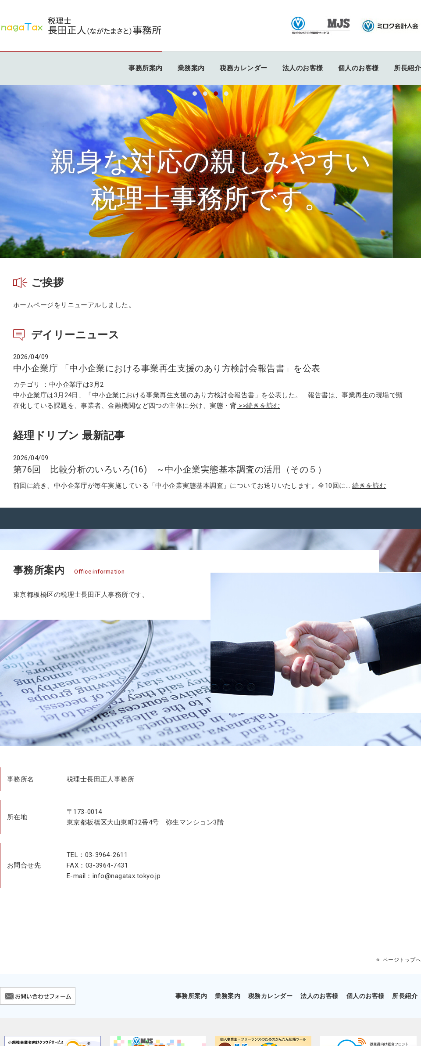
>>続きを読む (258, 406)
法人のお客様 (302, 68)
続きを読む (369, 486)
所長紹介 (407, 68)
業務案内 (191, 68)
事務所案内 (145, 68)
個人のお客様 (358, 68)
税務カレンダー (243, 68)
